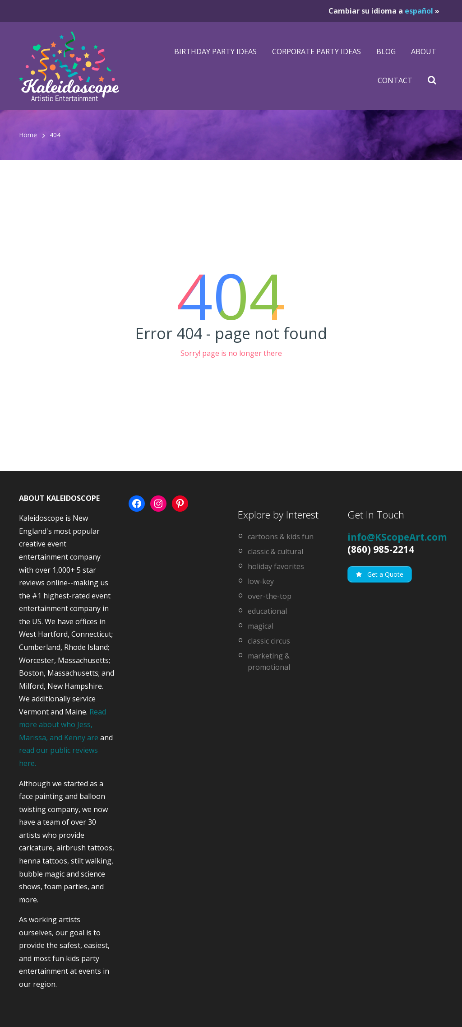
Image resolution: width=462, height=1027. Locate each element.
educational (267, 611)
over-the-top (269, 596)
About (423, 51)
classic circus (269, 641)
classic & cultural (275, 551)
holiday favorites (276, 566)
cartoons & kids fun (281, 537)
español (419, 11)
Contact (395, 80)
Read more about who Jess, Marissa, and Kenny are (62, 724)
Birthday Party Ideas (215, 51)
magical (260, 626)
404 (55, 135)
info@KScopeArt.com (397, 537)
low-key (261, 581)
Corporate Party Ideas (316, 51)
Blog (386, 51)
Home (28, 135)
